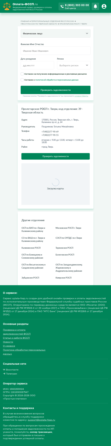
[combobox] (55, 33)
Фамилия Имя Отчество (32, 44)
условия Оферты (81, 96)
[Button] (104, 6)
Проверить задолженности (55, 156)
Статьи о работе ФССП (16, 337)
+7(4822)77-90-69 (50, 131)
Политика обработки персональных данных (24, 351)
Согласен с (49, 79)
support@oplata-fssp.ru (41, 419)
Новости (8, 341)
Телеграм (10, 373)
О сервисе (9, 345)
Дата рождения (28, 59)
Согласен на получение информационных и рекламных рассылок (54, 73)
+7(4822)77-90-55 (50, 135)
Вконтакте (10, 369)
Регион (60, 59)
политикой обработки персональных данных (56, 80)
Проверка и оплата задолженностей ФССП (17, 331)
